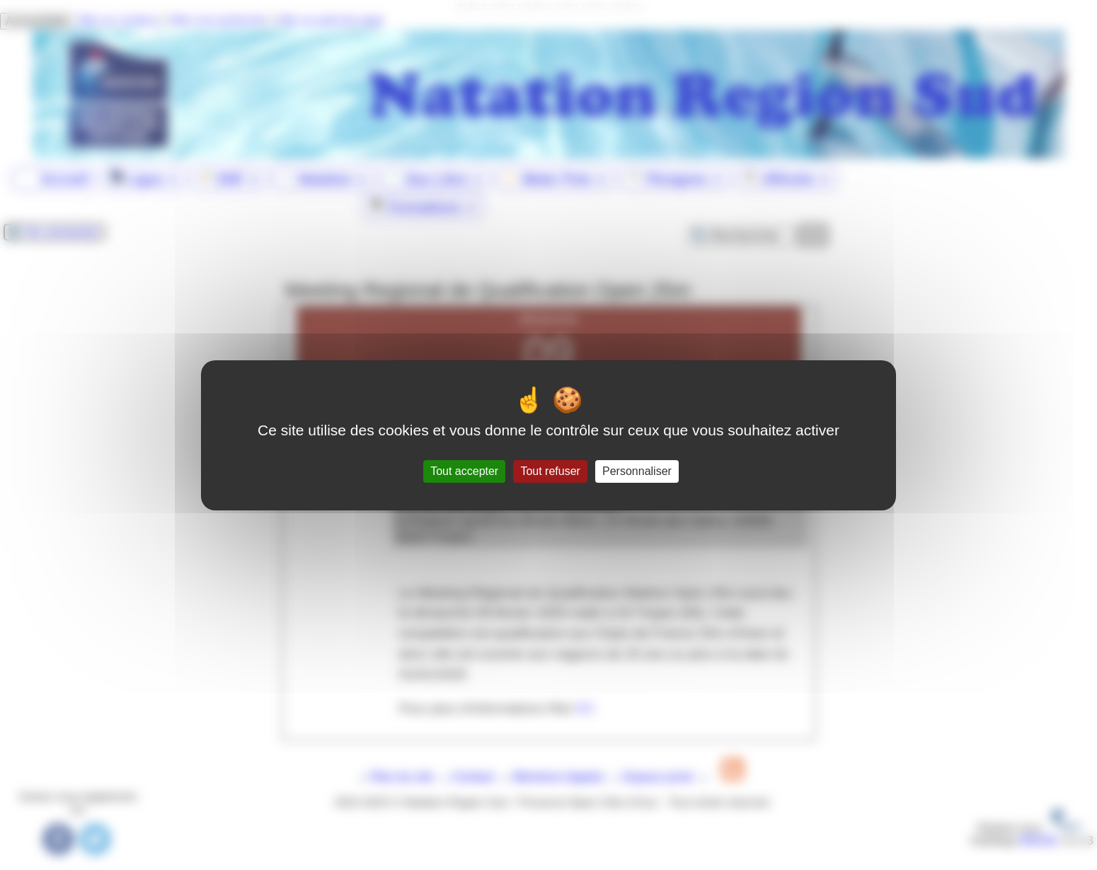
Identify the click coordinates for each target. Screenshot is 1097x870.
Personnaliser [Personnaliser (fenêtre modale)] (637, 471)
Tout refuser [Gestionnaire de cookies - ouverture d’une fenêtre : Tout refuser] (550, 471)
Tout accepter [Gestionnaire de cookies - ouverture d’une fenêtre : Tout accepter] (464, 471)
